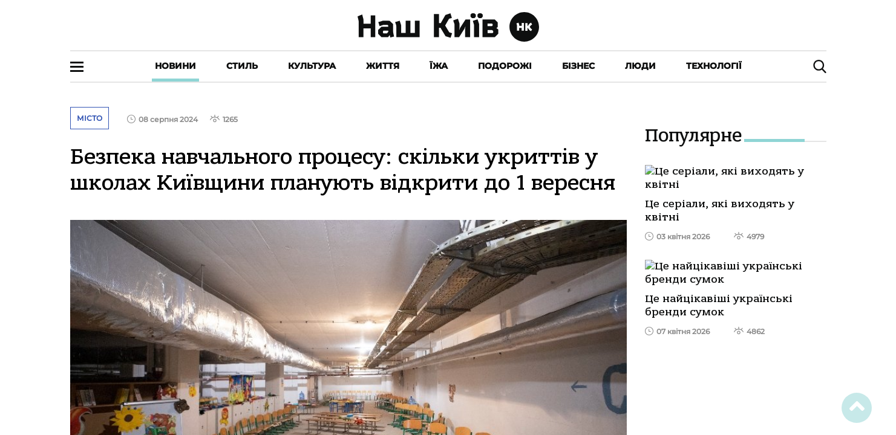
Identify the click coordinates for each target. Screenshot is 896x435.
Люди (640, 65)
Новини (175, 65)
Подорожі (505, 65)
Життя (382, 65)
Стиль (242, 65)
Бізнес (578, 65)
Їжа (439, 65)
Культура (312, 65)
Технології (714, 65)
